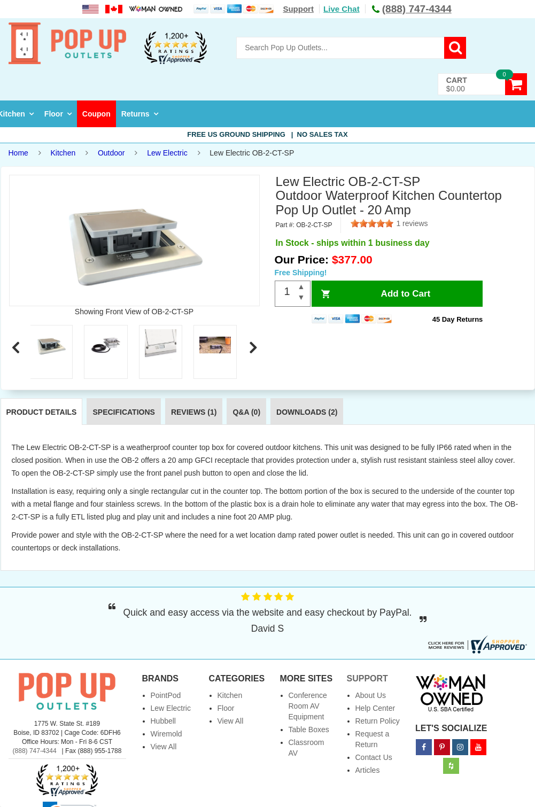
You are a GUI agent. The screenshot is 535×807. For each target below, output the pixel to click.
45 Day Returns (457, 319)
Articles (367, 770)
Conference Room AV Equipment (308, 706)
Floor (53, 114)
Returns (135, 114)
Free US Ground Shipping (267, 134)
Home (18, 153)
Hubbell (163, 721)
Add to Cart (406, 294)
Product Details (41, 412)
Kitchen (63, 153)
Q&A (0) (246, 412)
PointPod (166, 695)
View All (164, 746)
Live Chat (341, 8)
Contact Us (373, 757)
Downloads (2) (306, 412)
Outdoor (111, 153)
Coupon (96, 114)
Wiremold (166, 734)
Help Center (375, 708)
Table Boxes (309, 729)
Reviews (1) (194, 412)
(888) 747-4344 (35, 751)
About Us (370, 695)
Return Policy (377, 721)
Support (298, 8)
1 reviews (412, 223)
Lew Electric (167, 153)
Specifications (123, 412)
